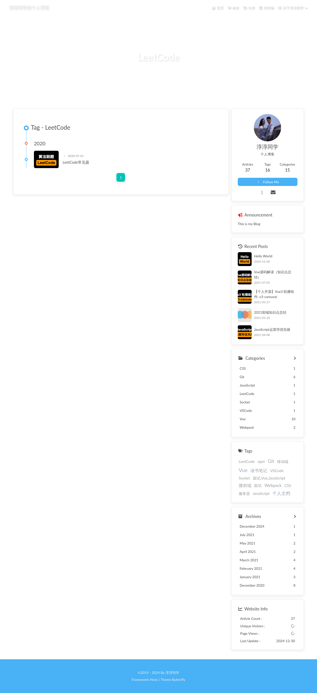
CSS (288, 485)
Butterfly (178, 679)
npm (261, 461)
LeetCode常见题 (76, 162)
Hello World (263, 256)
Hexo (154, 679)
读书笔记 (258, 470)
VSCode (277, 470)
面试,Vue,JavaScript (269, 478)
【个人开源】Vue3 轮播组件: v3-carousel (274, 294)
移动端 (282, 461)
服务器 (244, 493)
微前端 (245, 485)
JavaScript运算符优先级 (272, 329)
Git (271, 461)
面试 (258, 485)
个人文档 (281, 493)
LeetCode (247, 461)
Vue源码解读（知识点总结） (272, 274)
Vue (243, 470)
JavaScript (261, 493)
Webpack (273, 485)
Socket (244, 478)
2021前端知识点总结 (270, 312)
